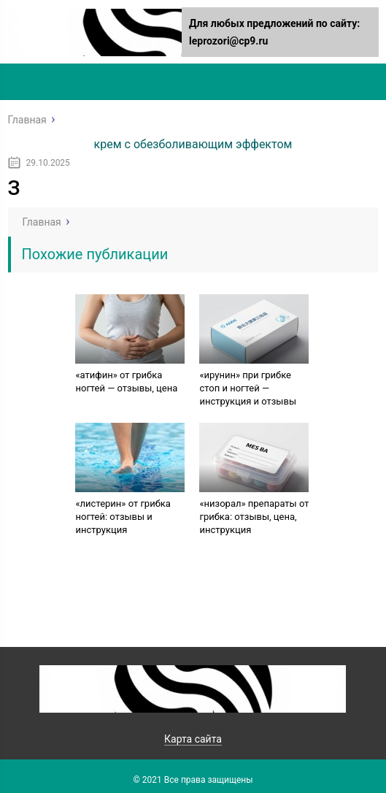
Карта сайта (193, 739)
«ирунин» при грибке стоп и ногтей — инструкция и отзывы (247, 388)
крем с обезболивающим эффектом (193, 144)
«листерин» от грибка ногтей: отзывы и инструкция (122, 516)
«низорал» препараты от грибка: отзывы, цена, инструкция (254, 516)
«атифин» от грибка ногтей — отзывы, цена (126, 381)
